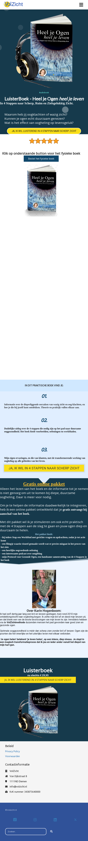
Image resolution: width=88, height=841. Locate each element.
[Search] (51, 831)
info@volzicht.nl (18, 786)
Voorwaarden (12, 756)
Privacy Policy (12, 751)
